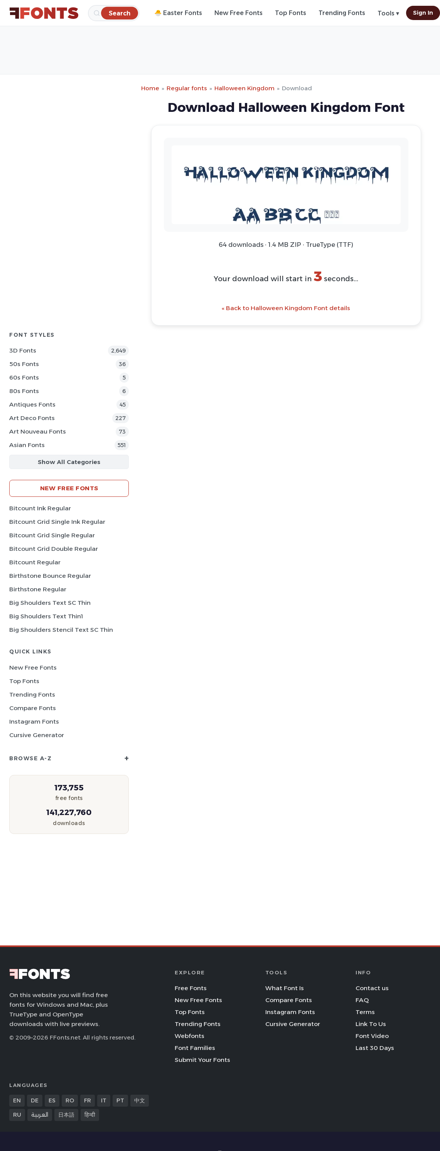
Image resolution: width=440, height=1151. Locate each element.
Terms (365, 1012)
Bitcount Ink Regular (40, 508)
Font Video (372, 1036)
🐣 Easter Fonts (178, 13)
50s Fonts (24, 364)
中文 (139, 1100)
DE (35, 1100)
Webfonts (189, 1036)
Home (150, 88)
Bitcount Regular (35, 562)
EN (17, 1100)
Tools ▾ (388, 13)
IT (103, 1100)
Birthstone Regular (37, 589)
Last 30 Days (375, 1047)
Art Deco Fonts (32, 418)
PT (120, 1100)
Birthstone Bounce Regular (50, 575)
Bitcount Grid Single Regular (52, 535)
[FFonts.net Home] (44, 13)
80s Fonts (24, 391)
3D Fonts (22, 350)
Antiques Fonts (32, 404)
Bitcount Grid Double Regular (53, 548)
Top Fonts (290, 13)
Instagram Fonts (34, 721)
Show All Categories (69, 462)
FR (87, 1100)
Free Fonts (191, 988)
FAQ (362, 1000)
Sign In (423, 12)
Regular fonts (187, 88)
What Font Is (284, 988)
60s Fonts (24, 377)
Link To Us (371, 1024)
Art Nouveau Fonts (37, 431)
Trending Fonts (342, 13)
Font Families (195, 1047)
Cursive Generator (36, 735)
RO (70, 1100)
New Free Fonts (238, 13)
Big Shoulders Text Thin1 (46, 616)
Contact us (372, 988)
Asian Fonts (27, 445)
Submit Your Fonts (202, 1059)
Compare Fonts (32, 708)
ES (52, 1100)
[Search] (119, 13)
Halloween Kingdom (244, 88)
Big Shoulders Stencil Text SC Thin (61, 629)
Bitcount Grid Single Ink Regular (57, 521)
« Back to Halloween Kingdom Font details (286, 308)
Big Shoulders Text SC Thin (50, 602)
